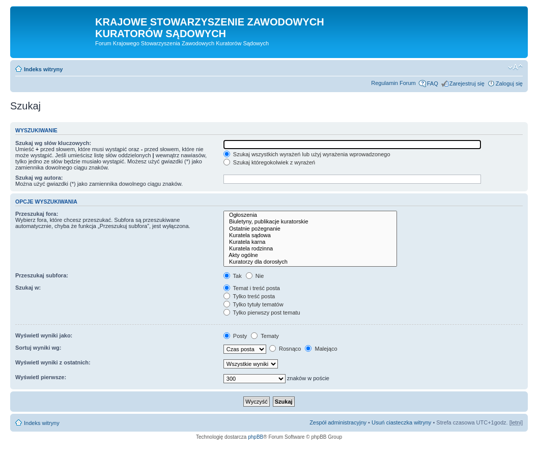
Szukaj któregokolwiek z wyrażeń (269, 162)
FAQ (432, 83)
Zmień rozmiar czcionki (515, 67)
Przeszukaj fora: (36, 214)
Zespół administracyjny (337, 422)
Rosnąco (285, 349)
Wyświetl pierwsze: (40, 377)
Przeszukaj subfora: (41, 275)
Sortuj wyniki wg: (38, 348)
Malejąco (321, 349)
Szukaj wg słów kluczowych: (53, 143)
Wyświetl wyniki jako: (43, 335)
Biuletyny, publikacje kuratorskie (310, 221)
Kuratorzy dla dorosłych (310, 262)
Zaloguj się (509, 83)
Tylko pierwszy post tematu (261, 312)
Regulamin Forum (393, 83)
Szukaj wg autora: (39, 178)
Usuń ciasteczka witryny (401, 422)
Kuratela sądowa (310, 235)
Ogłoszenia (310, 215)
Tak (232, 276)
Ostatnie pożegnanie (310, 228)
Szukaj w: (28, 288)
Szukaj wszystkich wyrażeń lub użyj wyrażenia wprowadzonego (306, 154)
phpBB (255, 437)
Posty (235, 336)
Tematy (264, 336)
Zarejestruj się (467, 83)
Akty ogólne (310, 255)
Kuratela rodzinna (310, 248)
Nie (255, 276)
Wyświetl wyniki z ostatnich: (53, 362)
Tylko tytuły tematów (253, 304)
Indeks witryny (43, 69)
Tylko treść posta (249, 296)
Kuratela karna (310, 242)
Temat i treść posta (251, 288)
